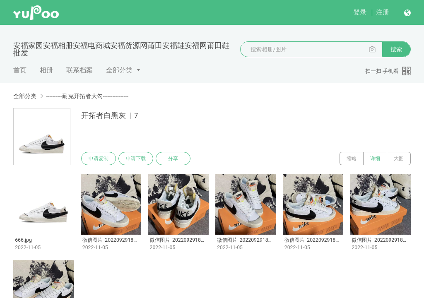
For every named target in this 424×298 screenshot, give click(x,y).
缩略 (352, 158)
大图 (399, 158)
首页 (19, 70)
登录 (359, 12)
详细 (375, 158)
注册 (382, 12)
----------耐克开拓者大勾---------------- (87, 96)
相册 (46, 70)
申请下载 (136, 158)
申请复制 (98, 158)
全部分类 (119, 70)
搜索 (396, 49)
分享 (173, 158)
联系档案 (79, 70)
